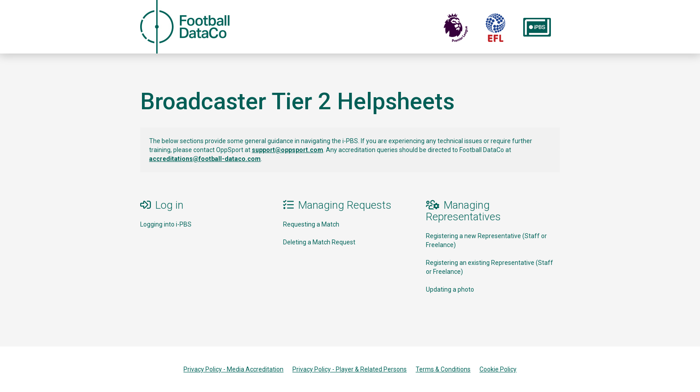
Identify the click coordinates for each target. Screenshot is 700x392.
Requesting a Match (311, 224)
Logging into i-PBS (166, 224)
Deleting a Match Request (319, 242)
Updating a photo (450, 289)
